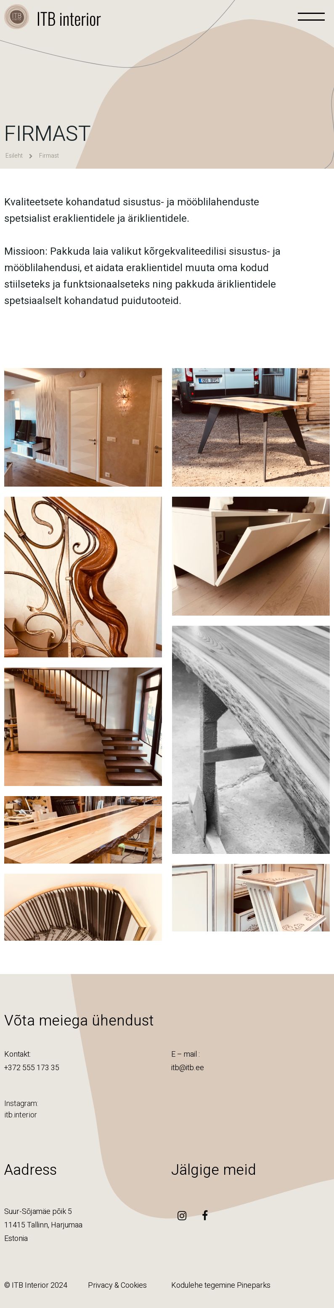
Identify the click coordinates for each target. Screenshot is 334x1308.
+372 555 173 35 (31, 1068)
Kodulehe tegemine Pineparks (220, 1285)
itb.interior (20, 1114)
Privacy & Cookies (117, 1285)
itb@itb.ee (187, 1068)
